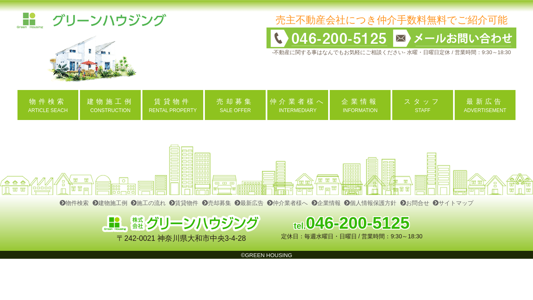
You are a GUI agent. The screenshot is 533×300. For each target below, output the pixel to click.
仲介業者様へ (287, 203)
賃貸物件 (183, 203)
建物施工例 (109, 203)
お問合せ (414, 203)
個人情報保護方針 (370, 203)
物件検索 (74, 203)
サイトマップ (453, 203)
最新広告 (249, 203)
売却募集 (216, 203)
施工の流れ (148, 203)
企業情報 (326, 203)
